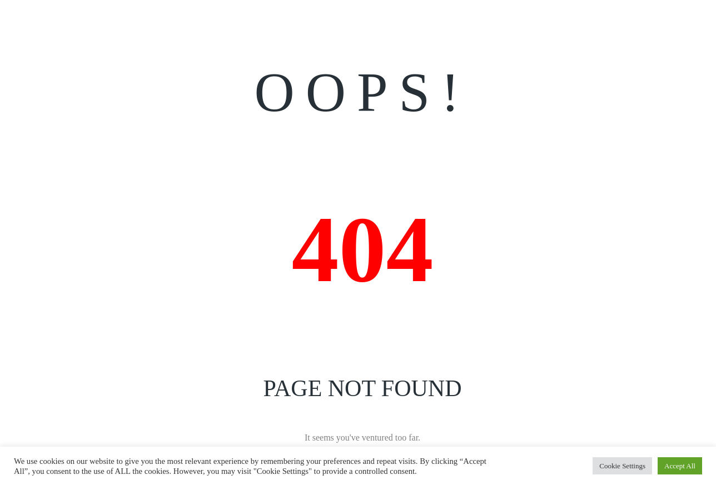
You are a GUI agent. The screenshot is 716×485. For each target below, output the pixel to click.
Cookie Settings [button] (622, 466)
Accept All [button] (679, 466)
